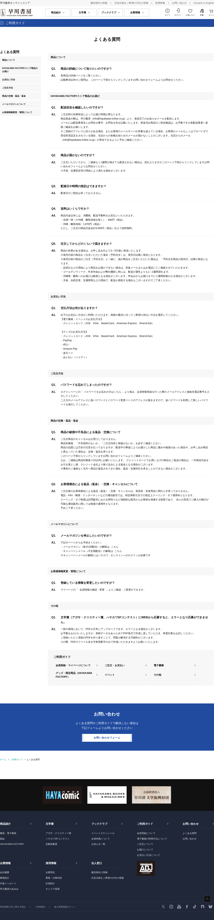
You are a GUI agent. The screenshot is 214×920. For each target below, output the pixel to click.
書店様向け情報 (99, 3)
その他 (157, 674)
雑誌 (2, 838)
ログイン (178, 15)
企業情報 (5, 863)
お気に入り (190, 15)
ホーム (3, 759)
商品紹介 (5, 823)
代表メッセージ (8, 883)
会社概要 (4, 872)
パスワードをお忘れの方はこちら (102, 391)
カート (211, 15)
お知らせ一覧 (98, 844)
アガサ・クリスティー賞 (58, 833)
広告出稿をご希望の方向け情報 (131, 3)
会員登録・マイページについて (73, 665)
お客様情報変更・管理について (17, 112)
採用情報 (160, 3)
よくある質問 (190, 833)
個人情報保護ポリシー (65, 907)
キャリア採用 (53, 889)
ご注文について (145, 844)
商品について (8, 60)
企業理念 (50, 872)
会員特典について (100, 838)
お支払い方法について (148, 855)
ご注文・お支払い (115, 665)
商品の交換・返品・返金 (14, 96)
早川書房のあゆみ (9, 889)
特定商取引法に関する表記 (13, 907)
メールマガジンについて (14, 104)
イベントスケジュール (102, 833)
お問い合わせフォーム (107, 737)
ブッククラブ (99, 823)
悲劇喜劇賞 (51, 844)
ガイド (167, 15)
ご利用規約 (40, 907)
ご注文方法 (7, 88)
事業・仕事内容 (54, 878)
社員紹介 (50, 883)
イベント (110, 674)
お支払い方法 (8, 79)
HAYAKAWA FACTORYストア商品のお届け (20, 70)
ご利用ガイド (16, 759)
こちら (114, 546)
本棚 (201, 15)
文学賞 (50, 823)
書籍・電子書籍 (8, 833)
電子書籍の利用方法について (152, 838)
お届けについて (145, 849)
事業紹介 (4, 878)
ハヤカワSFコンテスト (58, 838)
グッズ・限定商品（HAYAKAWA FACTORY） (74, 675)
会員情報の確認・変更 (92, 589)
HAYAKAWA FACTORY (12, 844)
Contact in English (204, 3)
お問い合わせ (179, 3)
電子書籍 (159, 665)
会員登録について (146, 833)
